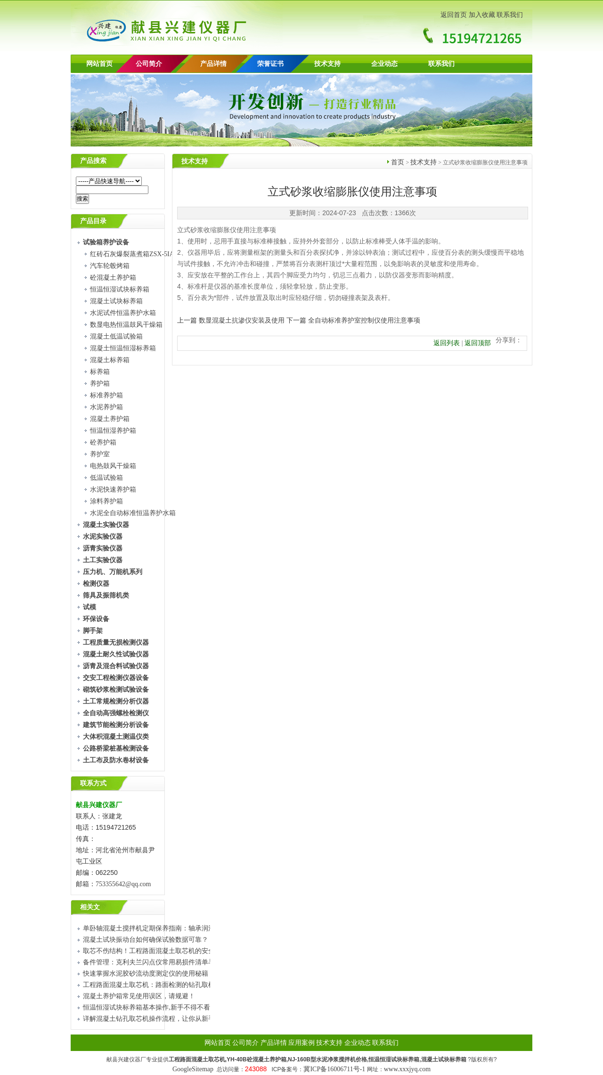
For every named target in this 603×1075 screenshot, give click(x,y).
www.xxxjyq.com (407, 1069)
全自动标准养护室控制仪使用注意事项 (364, 320)
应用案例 (301, 1042)
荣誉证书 (270, 63)
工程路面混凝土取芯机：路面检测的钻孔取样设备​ (155, 984)
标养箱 (100, 371)
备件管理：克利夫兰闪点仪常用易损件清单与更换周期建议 (168, 962)
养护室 (100, 454)
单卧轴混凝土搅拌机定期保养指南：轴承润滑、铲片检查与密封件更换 (185, 928)
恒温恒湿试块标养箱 (119, 289)
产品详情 (213, 63)
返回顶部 (477, 343)
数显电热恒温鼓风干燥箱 (126, 324)
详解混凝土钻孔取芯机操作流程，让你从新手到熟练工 (162, 1018)
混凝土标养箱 (110, 360)
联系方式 (93, 783)
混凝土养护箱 (110, 418)
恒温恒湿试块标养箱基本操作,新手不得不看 (146, 1007)
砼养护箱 (103, 442)
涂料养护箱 (106, 501)
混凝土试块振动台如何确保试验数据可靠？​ (145, 939)
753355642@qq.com (124, 884)
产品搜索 (93, 160)
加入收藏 (482, 14)
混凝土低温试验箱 (116, 336)
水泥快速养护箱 (113, 489)
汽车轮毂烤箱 (110, 265)
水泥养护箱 (106, 407)
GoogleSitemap (192, 1069)
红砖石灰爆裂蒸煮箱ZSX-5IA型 (135, 254)
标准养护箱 (106, 395)
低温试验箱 (106, 477)
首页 (397, 162)
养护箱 (100, 383)
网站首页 (99, 63)
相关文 (90, 907)
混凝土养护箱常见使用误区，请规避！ (139, 996)
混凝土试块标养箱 (116, 301)
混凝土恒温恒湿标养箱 (123, 348)
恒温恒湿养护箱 (113, 430)
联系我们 (510, 14)
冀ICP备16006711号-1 (334, 1069)
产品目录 (93, 221)
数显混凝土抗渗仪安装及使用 (242, 320)
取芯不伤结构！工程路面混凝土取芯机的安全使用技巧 (162, 950)
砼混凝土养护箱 (113, 277)
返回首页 (453, 14)
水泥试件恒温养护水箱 (123, 312)
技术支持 (327, 63)
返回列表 (446, 343)
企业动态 (384, 63)
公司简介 (245, 1042)
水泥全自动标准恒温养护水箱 (133, 513)
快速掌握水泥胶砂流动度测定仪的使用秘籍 (145, 973)
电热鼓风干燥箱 (113, 465)
